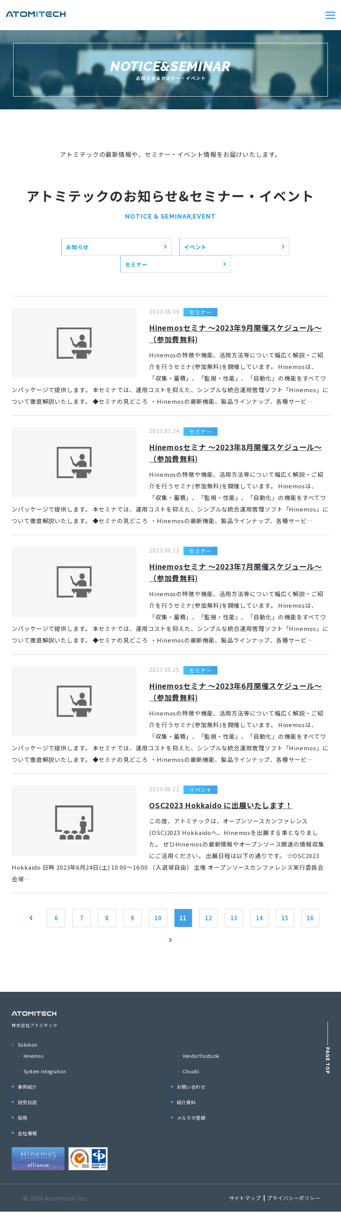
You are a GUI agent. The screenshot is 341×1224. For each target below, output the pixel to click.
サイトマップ (245, 1210)
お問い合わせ (191, 1099)
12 (226, 927)
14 (281, 927)
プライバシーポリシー (294, 1210)
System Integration (45, 1083)
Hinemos (33, 1068)
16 (156, 951)
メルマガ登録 (191, 1130)
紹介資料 (186, 1114)
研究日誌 (27, 1114)
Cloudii (191, 1083)
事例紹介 (27, 1099)
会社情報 (27, 1145)
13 (254, 927)
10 (170, 927)
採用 (22, 1130)
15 (309, 927)
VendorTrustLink (201, 1068)
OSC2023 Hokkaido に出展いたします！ (226, 812)
